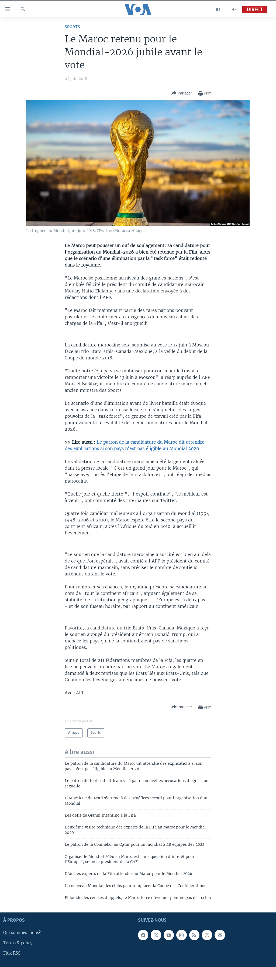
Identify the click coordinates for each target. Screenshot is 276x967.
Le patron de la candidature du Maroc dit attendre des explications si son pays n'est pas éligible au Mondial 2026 (134, 445)
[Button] (181, 93)
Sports (72, 27)
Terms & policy (17, 943)
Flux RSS (11, 953)
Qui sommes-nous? (22, 932)
